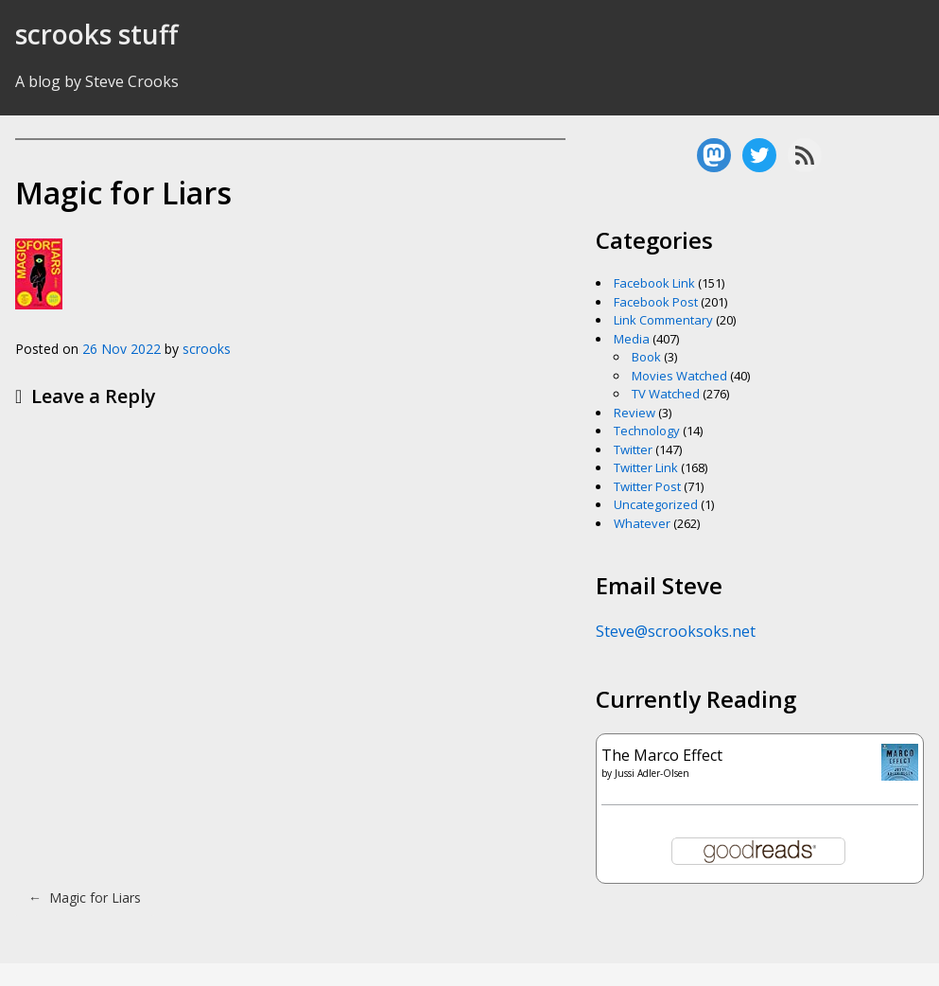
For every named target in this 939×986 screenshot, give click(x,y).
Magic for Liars (84, 898)
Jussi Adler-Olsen (652, 773)
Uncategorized (656, 504)
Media (632, 338)
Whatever (642, 523)
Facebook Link (654, 282)
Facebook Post (656, 301)
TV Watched (666, 393)
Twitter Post (647, 486)
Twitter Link (646, 467)
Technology (647, 430)
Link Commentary (663, 319)
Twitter (633, 449)
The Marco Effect (661, 755)
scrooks (207, 349)
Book (646, 356)
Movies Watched (679, 375)
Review (634, 412)
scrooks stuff (96, 34)
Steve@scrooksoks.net (676, 631)
